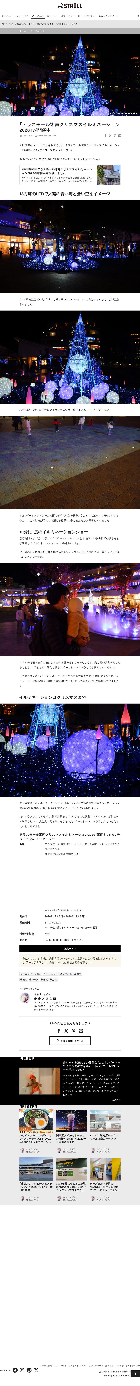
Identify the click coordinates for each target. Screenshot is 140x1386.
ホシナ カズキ (42, 994)
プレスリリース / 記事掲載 (101, 1365)
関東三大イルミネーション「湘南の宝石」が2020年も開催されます (71, 1138)
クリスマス (52, 974)
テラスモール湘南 (72, 974)
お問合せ (119, 1365)
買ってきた (52, 16)
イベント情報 (60, 1365)
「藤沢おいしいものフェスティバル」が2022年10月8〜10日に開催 (36, 1187)
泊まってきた (22, 16)
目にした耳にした (86, 16)
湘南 (25, 979)
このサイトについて (77, 1365)
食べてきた (6, 16)
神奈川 (35, 979)
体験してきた (67, 16)
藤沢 (45, 979)
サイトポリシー (133, 1365)
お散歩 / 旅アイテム (108, 16)
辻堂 (54, 979)
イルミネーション (32, 974)
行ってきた (37, 16)
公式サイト (70, 948)
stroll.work (113, 1371)
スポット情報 (46, 1365)
